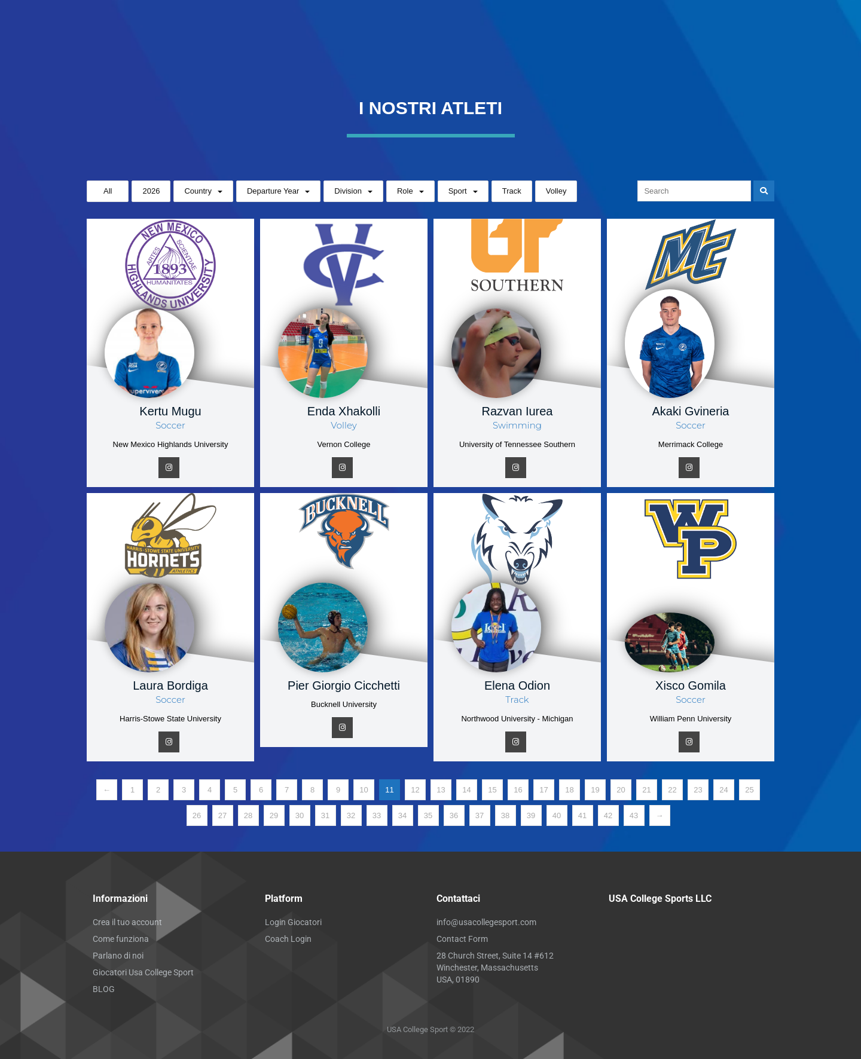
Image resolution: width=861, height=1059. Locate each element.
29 (274, 815)
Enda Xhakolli (343, 411)
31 (325, 815)
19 (595, 789)
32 (351, 815)
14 (466, 789)
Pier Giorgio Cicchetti (344, 685)
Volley (556, 190)
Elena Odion (517, 685)
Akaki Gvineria (690, 411)
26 (197, 815)
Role (405, 190)
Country (198, 190)
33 (377, 815)
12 (415, 789)
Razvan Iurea (517, 411)
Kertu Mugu (170, 411)
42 (608, 815)
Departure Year (273, 190)
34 (402, 815)
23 (698, 789)
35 (428, 815)
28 (248, 815)
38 (505, 815)
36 (454, 815)
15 (492, 789)
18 (569, 789)
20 (620, 789)
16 (518, 789)
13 (440, 789)
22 (672, 789)
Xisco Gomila (690, 685)
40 (556, 815)
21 (646, 789)
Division (348, 190)
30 (299, 815)
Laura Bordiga (170, 685)
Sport (457, 190)
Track (511, 190)
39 (531, 815)
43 (634, 815)
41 (582, 815)
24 (723, 789)
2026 (151, 190)
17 (543, 789)
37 (479, 815)
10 (363, 789)
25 (749, 789)
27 (222, 815)
